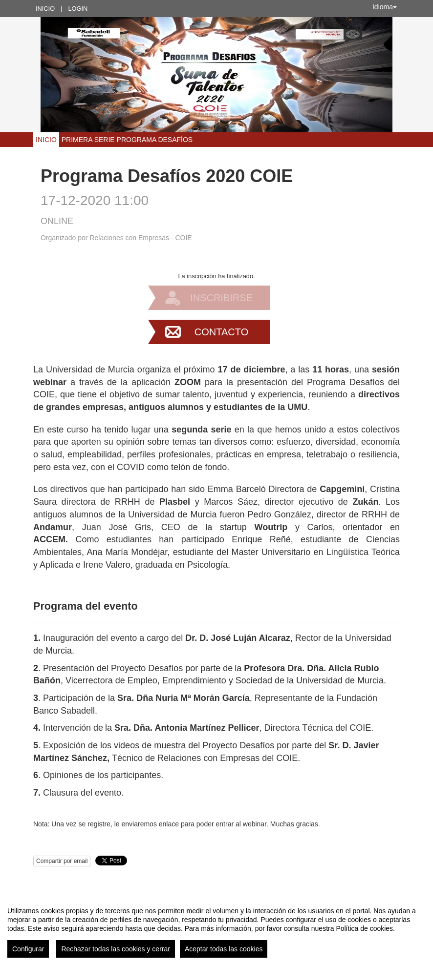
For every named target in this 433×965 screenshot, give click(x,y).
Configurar (28, 949)
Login (77, 8)
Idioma (384, 7)
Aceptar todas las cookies (224, 949)
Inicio (45, 8)
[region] (216, 928)
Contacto (221, 332)
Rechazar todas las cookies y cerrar (115, 949)
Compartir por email (61, 861)
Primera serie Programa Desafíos (127, 140)
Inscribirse (221, 297)
